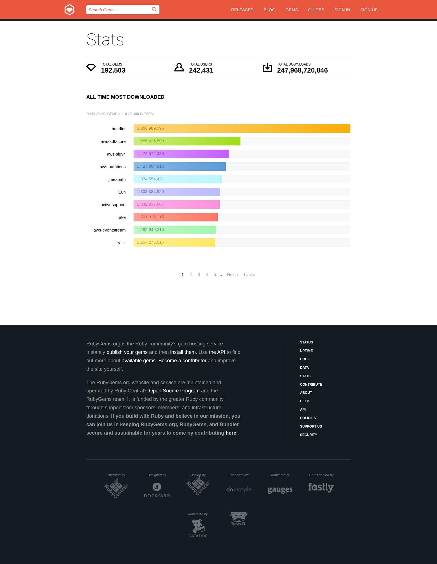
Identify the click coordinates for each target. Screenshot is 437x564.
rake (122, 217)
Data (304, 368)
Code (305, 359)
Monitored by (282, 475)
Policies (308, 418)
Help (304, 401)
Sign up (369, 9)
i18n (122, 192)
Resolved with (240, 475)
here (231, 433)
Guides (316, 9)
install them (183, 352)
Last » (250, 274)
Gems (291, 9)
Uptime (306, 351)
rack (122, 242)
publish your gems (127, 352)
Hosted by (200, 475)
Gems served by (321, 475)
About (306, 393)
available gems (139, 360)
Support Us (311, 426)
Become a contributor (182, 360)
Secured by (241, 514)
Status (306, 342)
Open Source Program (174, 391)
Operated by (118, 477)
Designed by (158, 475)
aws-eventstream (110, 230)
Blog (269, 9)
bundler (119, 128)
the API (217, 352)
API (303, 410)
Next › (232, 274)
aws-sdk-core (113, 141)
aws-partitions (113, 166)
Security (308, 435)
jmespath (117, 179)
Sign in (342, 9)
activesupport (113, 204)
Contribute (311, 385)
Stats (305, 376)
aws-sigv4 (116, 154)
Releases (242, 9)
